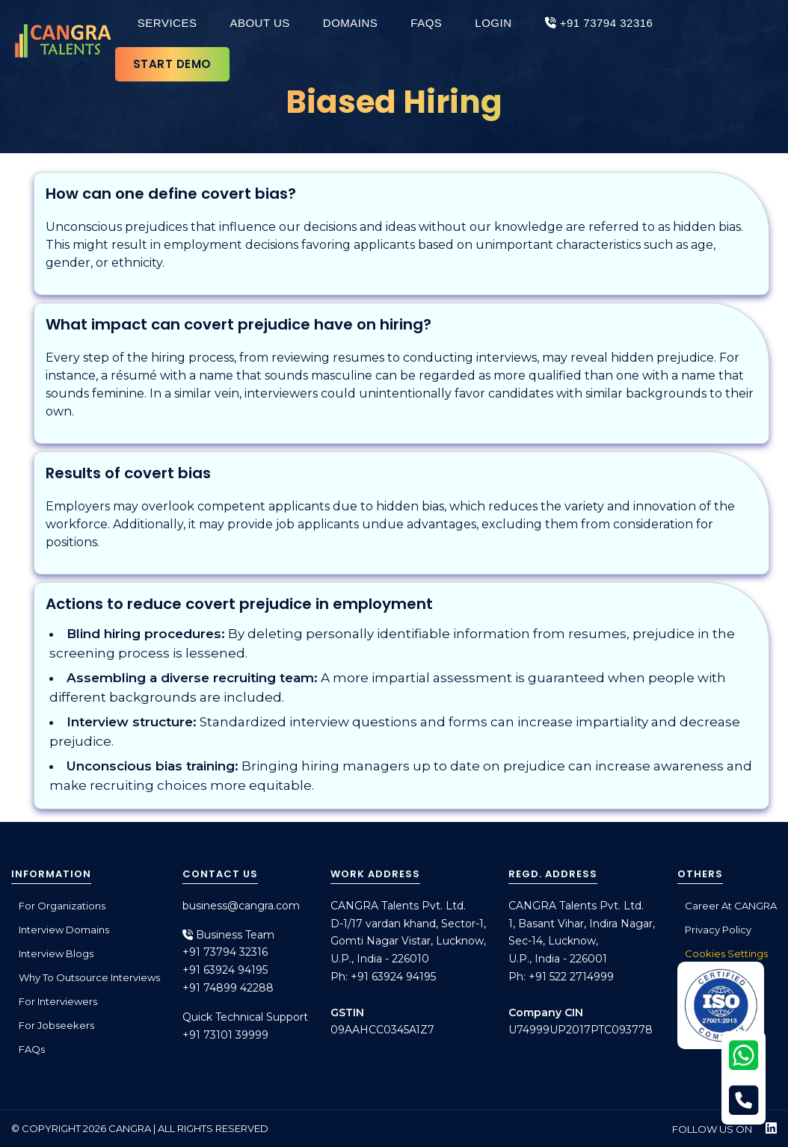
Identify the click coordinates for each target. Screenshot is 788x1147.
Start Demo (172, 64)
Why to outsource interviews (89, 977)
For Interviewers (58, 1001)
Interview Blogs (56, 953)
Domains (350, 22)
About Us (259, 22)
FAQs (426, 22)
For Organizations (62, 906)
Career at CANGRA (731, 906)
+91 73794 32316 (599, 22)
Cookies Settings (726, 953)
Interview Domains (64, 930)
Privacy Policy (718, 930)
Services (167, 22)
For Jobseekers (56, 1025)
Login (493, 22)
